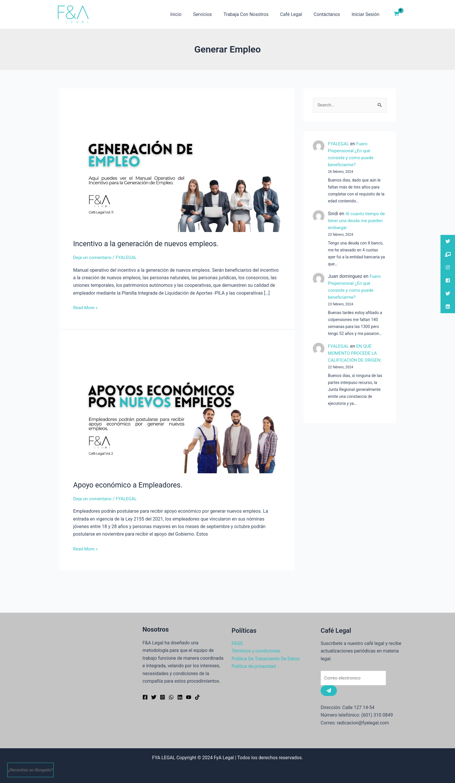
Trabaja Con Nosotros (254, 14)
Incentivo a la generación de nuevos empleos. (149, 243)
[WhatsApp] (171, 696)
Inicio (188, 14)
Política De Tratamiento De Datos (266, 658)
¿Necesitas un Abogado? (30, 770)
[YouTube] (188, 696)
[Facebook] (145, 696)
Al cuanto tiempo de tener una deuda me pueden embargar (354, 221)
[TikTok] (197, 696)
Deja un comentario (93, 257)
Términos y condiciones (256, 650)
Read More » (86, 307)
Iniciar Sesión (367, 14)
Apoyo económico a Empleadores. (130, 485)
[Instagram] (162, 696)
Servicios (212, 14)
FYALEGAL (339, 144)
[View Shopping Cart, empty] (396, 14)
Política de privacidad (254, 665)
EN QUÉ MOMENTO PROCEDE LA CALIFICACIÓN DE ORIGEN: (356, 353)
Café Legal (297, 14)
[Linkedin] (180, 696)
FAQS (237, 643)
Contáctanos (330, 14)
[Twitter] (153, 696)
